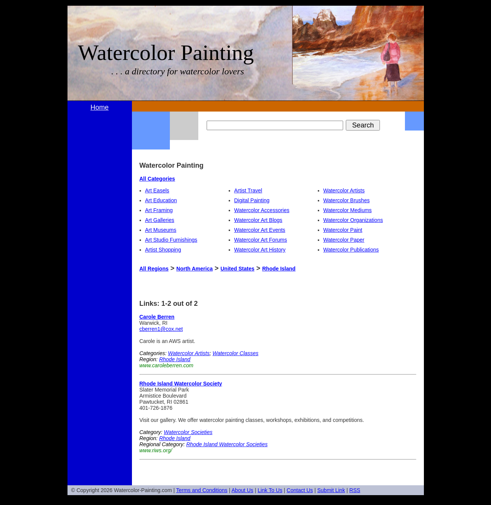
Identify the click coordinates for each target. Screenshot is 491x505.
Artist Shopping (163, 250)
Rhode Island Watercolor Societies (227, 444)
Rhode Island (278, 269)
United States (237, 269)
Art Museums (160, 230)
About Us (243, 490)
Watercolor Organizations (353, 220)
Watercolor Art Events (260, 230)
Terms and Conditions (201, 490)
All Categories (157, 179)
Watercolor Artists (344, 190)
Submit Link (331, 490)
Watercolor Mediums (347, 210)
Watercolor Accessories (262, 210)
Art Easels (157, 190)
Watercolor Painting (166, 52)
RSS (354, 490)
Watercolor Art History (260, 250)
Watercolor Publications (351, 250)
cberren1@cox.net (161, 329)
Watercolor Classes (235, 353)
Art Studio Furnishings (171, 240)
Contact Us (300, 490)
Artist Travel (248, 190)
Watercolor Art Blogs (258, 220)
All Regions (154, 269)
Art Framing (159, 210)
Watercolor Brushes (346, 200)
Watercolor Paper (343, 240)
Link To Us (270, 490)
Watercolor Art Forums (260, 240)
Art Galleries (159, 220)
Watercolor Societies (188, 432)
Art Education (161, 200)
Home (99, 107)
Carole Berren (157, 317)
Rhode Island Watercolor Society (181, 384)
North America (194, 269)
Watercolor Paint (342, 230)
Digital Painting (252, 200)
